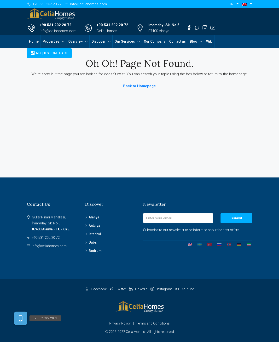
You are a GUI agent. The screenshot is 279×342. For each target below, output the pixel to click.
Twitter (118, 289)
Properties (51, 41)
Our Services (125, 41)
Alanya (94, 217)
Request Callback (49, 53)
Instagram (162, 289)
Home (34, 41)
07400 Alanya (158, 31)
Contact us (177, 41)
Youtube (184, 289)
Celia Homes (107, 31)
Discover (99, 41)
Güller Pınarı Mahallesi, (55, 223)
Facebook (96, 289)
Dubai (93, 242)
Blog (193, 41)
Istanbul (95, 234)
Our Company (154, 41)
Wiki (209, 41)
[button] (247, 4)
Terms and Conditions (153, 323)
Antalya (94, 226)
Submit (236, 218)
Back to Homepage (139, 86)
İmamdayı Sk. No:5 (164, 25)
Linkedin (138, 289)
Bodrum (95, 251)
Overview (75, 41)
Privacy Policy (120, 323)
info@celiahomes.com (58, 31)
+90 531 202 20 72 (55, 25)
